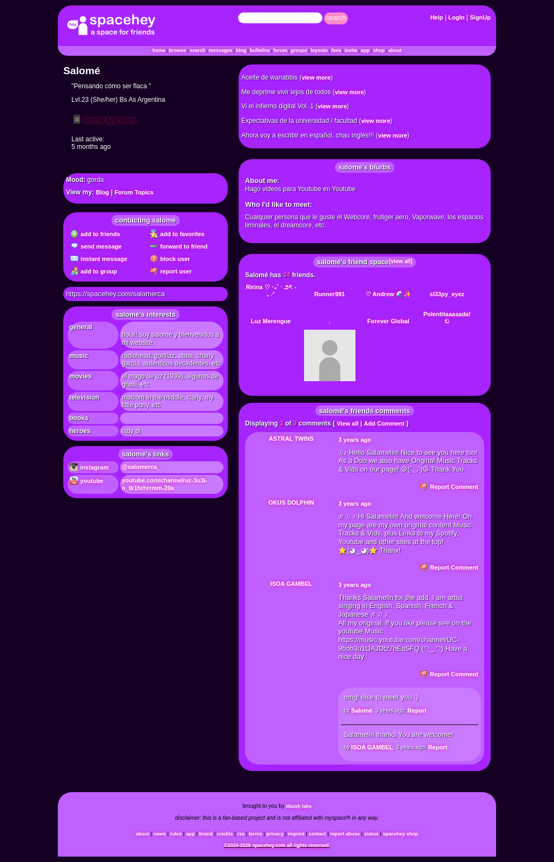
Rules (176, 834)
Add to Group (93, 271)
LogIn (457, 17)
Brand (206, 834)
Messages (221, 50)
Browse (177, 50)
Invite (351, 50)
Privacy (275, 834)
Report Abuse (345, 834)
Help (436, 17)
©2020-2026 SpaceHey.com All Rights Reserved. (277, 845)
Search (336, 18)
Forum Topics (134, 192)
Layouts (319, 50)
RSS (241, 834)
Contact (317, 834)
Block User (170, 259)
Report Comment (449, 487)
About (395, 50)
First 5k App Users (104, 120)
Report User (171, 271)
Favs (336, 50)
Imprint (296, 834)
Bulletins (260, 50)
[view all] (400, 261)
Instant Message (98, 259)
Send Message (96, 246)
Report (416, 710)
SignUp (480, 17)
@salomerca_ (141, 466)
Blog (241, 50)
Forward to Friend (178, 246)
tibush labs (299, 806)
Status (371, 834)
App (365, 50)
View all (347, 423)
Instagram (89, 467)
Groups (299, 50)
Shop (379, 50)
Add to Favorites (177, 234)
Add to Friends (95, 234)
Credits (225, 834)
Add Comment (384, 423)
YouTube (86, 481)
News (160, 834)
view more (316, 77)
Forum (280, 50)
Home (159, 50)
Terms (255, 834)
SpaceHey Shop (400, 834)
